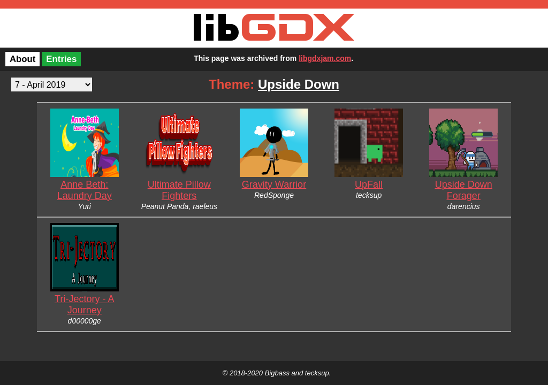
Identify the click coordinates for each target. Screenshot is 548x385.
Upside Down (298, 84)
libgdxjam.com (325, 58)
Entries (61, 59)
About (22, 59)
